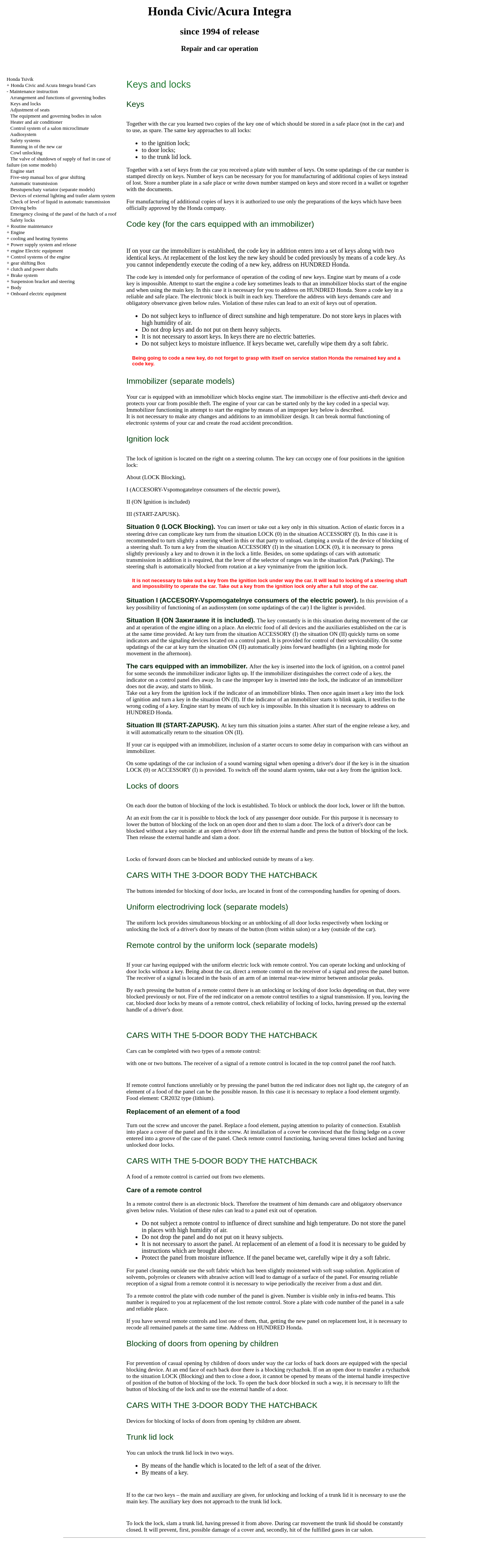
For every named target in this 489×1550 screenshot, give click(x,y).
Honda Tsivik (20, 79)
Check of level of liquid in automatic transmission (60, 202)
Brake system (24, 275)
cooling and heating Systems (39, 238)
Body (16, 287)
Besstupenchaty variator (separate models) (52, 189)
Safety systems (25, 140)
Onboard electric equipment (38, 293)
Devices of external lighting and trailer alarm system (62, 195)
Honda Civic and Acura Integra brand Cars (53, 85)
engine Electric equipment (37, 251)
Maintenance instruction (34, 91)
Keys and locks (25, 103)
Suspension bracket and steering (43, 281)
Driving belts (23, 208)
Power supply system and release (44, 244)
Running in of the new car (36, 146)
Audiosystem (23, 134)
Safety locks (22, 220)
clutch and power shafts (34, 269)
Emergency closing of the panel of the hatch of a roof (63, 214)
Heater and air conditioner (36, 122)
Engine (18, 232)
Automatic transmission (33, 183)
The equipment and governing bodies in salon (55, 116)
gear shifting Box (28, 263)
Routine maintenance (32, 226)
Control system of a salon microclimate (49, 128)
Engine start (22, 171)
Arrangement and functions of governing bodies (57, 97)
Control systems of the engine (40, 257)
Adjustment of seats (29, 110)
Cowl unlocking (26, 152)
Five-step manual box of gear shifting (47, 177)
